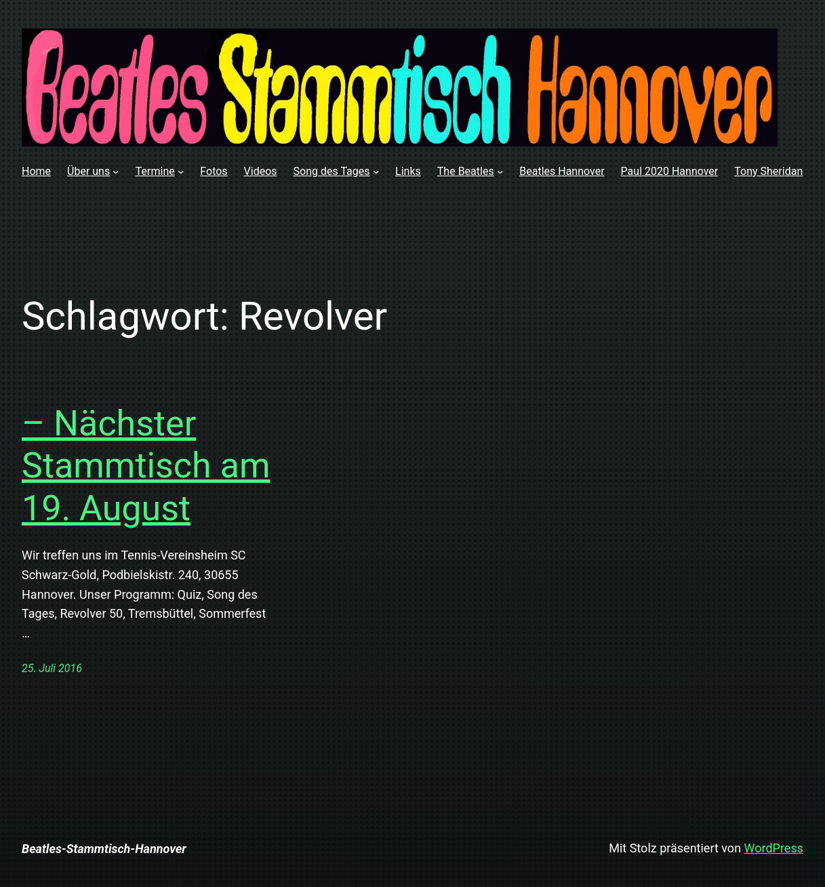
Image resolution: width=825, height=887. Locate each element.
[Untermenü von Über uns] (116, 171)
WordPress (773, 848)
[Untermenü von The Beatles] (500, 171)
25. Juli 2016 (52, 668)
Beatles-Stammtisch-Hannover (104, 849)
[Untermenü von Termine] (181, 171)
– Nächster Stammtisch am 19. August (146, 466)
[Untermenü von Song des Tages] (376, 171)
